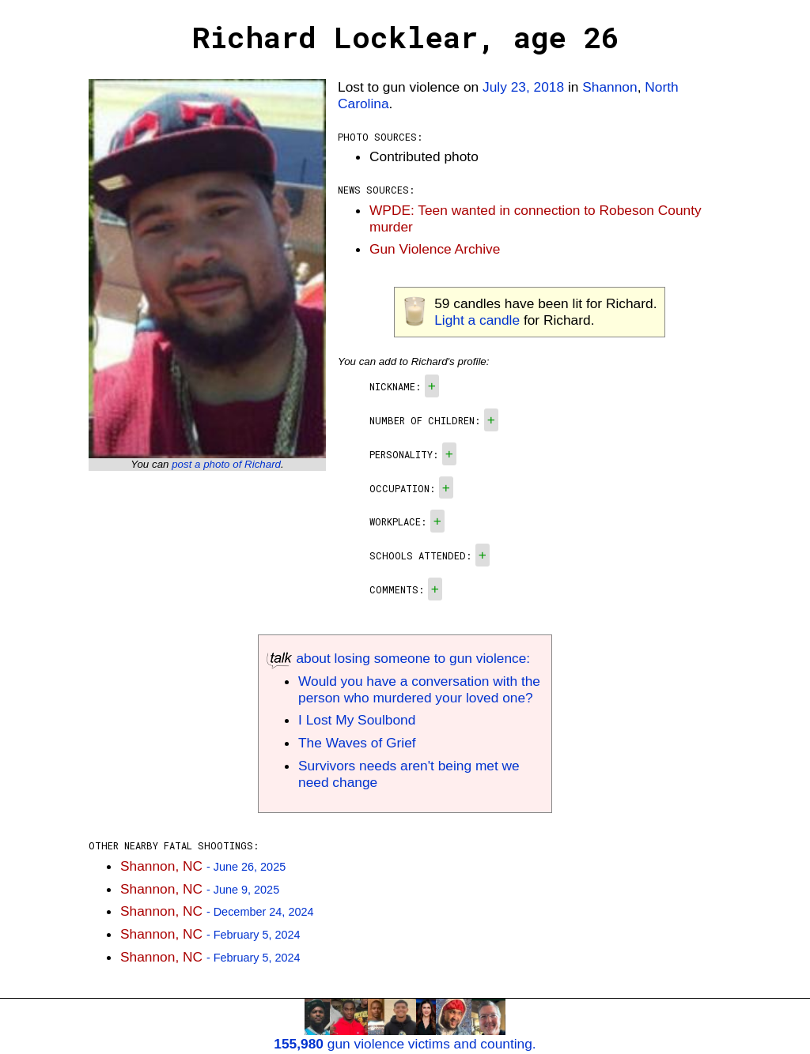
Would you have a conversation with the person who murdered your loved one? (419, 689)
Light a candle (477, 320)
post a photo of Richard (226, 464)
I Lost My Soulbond (356, 720)
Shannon (609, 87)
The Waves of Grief (357, 743)
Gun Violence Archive (434, 249)
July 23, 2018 (523, 87)
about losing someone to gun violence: (398, 658)
